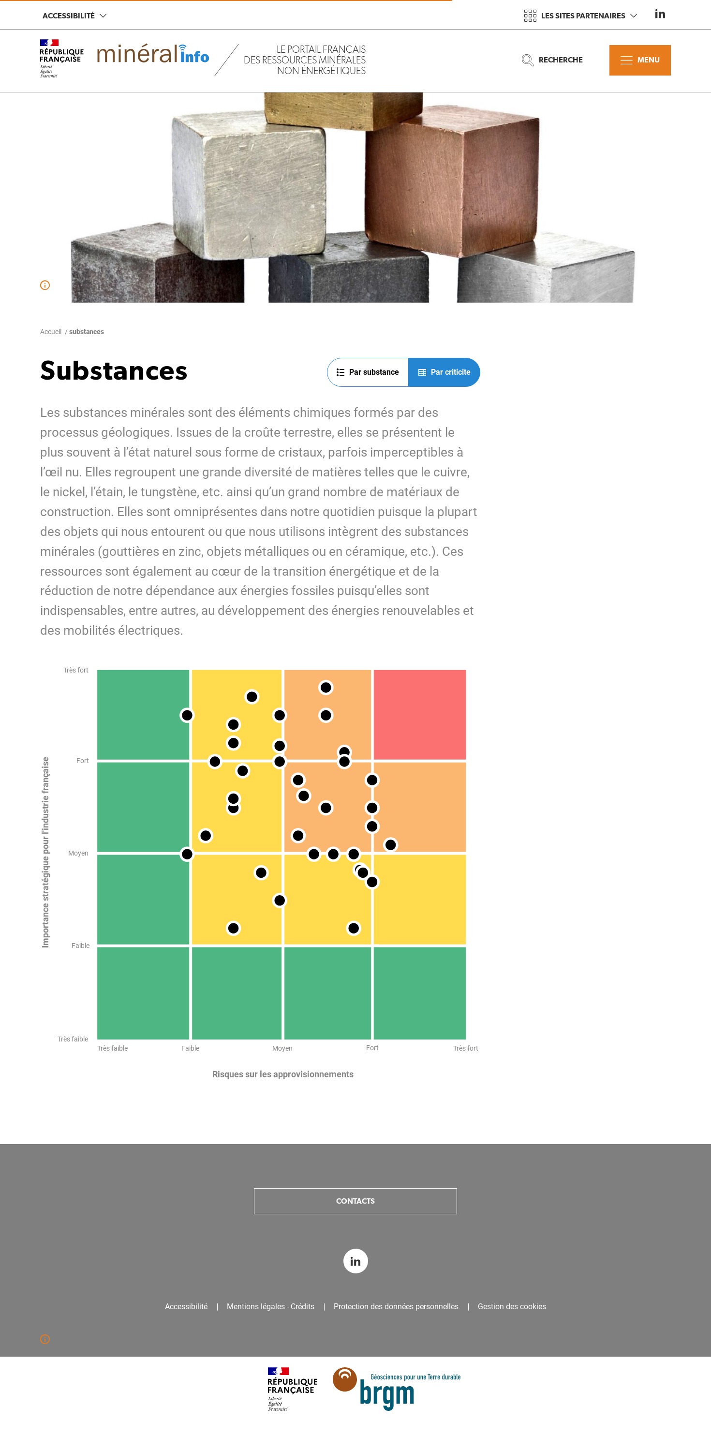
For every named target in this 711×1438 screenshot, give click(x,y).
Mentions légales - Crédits (270, 1307)
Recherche (552, 60)
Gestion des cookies (512, 1307)
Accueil (50, 332)
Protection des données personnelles (396, 1307)
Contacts (355, 1201)
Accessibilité (74, 15)
